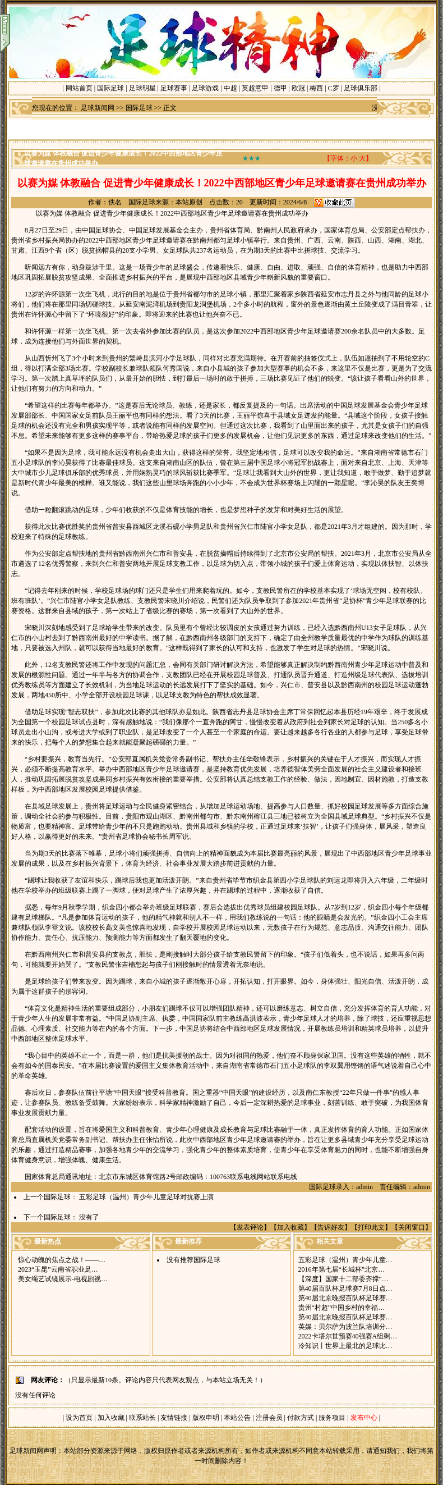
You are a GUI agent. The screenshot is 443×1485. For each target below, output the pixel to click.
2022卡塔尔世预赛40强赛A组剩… (348, 1336)
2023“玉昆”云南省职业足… (58, 1269)
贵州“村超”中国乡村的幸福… (341, 1308)
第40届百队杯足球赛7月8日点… (345, 1288)
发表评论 (250, 1227)
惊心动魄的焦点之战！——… (61, 1260)
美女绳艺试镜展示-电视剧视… (63, 1279)
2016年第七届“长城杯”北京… (341, 1269)
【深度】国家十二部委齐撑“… (343, 1279)
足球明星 (142, 88)
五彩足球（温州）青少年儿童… (345, 1260)
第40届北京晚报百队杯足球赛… (345, 1298)
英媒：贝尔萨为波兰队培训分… (345, 1327)
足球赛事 (173, 88)
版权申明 (205, 1418)
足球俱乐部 (360, 88)
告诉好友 (330, 1227)
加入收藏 (290, 1227)
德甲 (280, 88)
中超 (230, 88)
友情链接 (173, 1418)
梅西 (316, 88)
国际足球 (110, 88)
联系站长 (142, 1418)
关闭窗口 (411, 1227)
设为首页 (79, 1418)
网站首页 (79, 88)
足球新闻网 (97, 108)
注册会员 (270, 1418)
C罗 (333, 88)
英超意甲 (255, 88)
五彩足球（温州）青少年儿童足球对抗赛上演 (146, 1197)
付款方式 (301, 1418)
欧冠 (298, 88)
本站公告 (237, 1418)
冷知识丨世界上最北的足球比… (345, 1346)
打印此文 (371, 1227)
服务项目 (331, 1418)
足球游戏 (205, 88)
